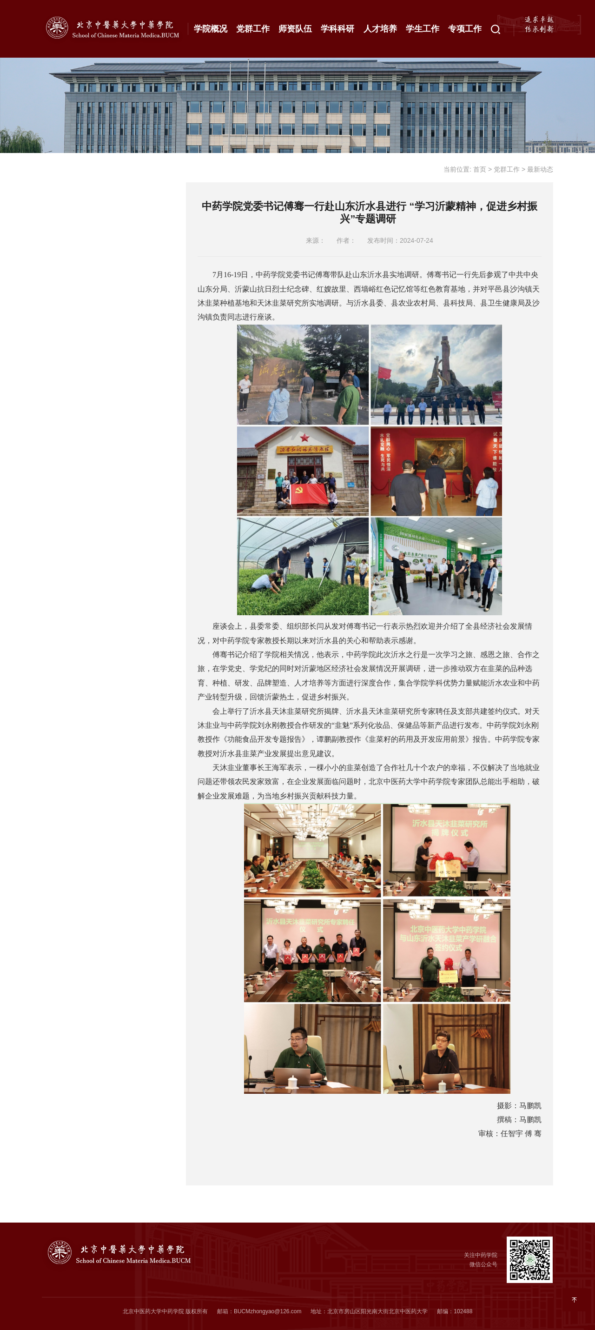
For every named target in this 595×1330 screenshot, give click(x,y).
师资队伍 (295, 28)
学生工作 (422, 28)
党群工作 (253, 28)
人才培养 (380, 28)
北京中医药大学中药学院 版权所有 (165, 1311)
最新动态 (69, 226)
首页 (479, 169)
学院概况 (210, 28)
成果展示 (69, 287)
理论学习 (69, 256)
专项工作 (465, 28)
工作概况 (69, 166)
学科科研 (337, 28)
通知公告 (69, 196)
